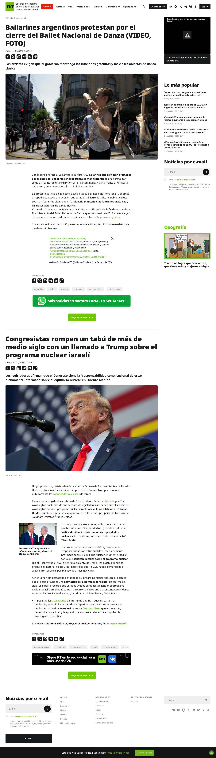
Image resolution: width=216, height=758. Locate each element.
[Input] (187, 172)
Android (134, 701)
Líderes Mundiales (68, 723)
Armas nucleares (41, 647)
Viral (70, 6)
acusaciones (59, 600)
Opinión (98, 6)
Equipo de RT (129, 6)
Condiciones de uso (104, 722)
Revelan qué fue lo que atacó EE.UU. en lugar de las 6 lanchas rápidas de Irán (185, 106)
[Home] (10, 6)
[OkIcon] (195, 6)
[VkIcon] (171, 6)
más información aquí (119, 752)
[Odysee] (183, 710)
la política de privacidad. (185, 179)
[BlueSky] (190, 6)
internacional (114, 289)
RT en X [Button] (29, 738)
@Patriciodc (55, 257)
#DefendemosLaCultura (61, 251)
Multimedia (113, 6)
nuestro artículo (117, 623)
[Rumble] (176, 6)
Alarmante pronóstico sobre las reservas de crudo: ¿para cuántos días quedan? (186, 131)
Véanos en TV (158, 6)
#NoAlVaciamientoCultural (62, 241)
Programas (83, 6)
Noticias (60, 6)
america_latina (95, 289)
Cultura (64, 289)
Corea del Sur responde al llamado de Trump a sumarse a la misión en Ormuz (185, 118)
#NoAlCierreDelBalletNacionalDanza (67, 238)
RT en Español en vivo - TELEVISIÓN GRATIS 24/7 (186, 59)
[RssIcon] (208, 710)
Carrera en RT (101, 718)
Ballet (52, 289)
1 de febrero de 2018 (102, 262)
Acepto (182, 179)
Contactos (100, 705)
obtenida (109, 501)
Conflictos (60, 647)
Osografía (175, 227)
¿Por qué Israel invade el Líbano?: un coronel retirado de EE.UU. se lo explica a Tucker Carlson (186, 144)
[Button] (143, 6)
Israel (94, 647)
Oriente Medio (109, 647)
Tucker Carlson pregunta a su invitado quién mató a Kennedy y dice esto (185, 94)
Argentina (38, 289)
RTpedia (63, 718)
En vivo (47, 6)
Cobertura (100, 714)
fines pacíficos (91, 608)
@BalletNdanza (57, 254)
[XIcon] (181, 6)
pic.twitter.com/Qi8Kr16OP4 (93, 257)
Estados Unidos (78, 647)
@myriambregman (70, 257)
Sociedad (78, 289)
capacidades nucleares (66, 494)
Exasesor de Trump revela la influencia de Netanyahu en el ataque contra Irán (35, 551)
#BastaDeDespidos (82, 251)
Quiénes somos (102, 701)
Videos (63, 710)
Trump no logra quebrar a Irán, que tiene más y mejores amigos (186, 264)
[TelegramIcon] (185, 6)
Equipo (98, 709)
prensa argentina (110, 217)
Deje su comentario (82, 317)
